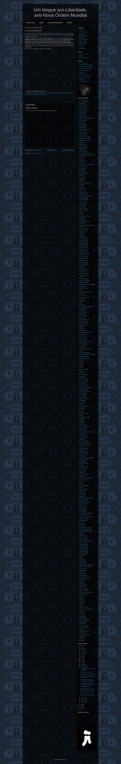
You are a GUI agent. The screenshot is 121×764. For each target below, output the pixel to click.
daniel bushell (82, 240)
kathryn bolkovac (83, 398)
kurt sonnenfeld (83, 406)
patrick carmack (83, 500)
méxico (80, 439)
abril (82, 656)
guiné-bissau (82, 337)
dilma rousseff (82, 256)
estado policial (82, 282)
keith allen (81, 400)
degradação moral (83, 253)
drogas (80, 266)
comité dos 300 (82, 229)
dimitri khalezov (83, 258)
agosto (82, 664)
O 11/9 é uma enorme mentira (87, 695)
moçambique (82, 452)
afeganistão (82, 116)
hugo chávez (82, 345)
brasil (80, 184)
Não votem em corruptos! (85, 75)
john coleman (82, 380)
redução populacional (84, 540)
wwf (80, 638)
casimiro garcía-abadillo (85, 195)
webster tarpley (82, 627)
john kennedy (82, 382)
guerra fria (81, 336)
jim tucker (81, 376)
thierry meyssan (83, 588)
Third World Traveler (84, 81)
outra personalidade (57, 39)
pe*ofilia (81, 509)
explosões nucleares (84, 291)
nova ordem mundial (84, 478)
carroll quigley (82, 194)
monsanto (81, 455)
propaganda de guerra (84, 529)
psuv (80, 533)
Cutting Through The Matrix (85, 64)
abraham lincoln (83, 111)
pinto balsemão (82, 518)
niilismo (81, 472)
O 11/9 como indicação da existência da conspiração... (87, 683)
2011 (80, 648)
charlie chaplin (82, 208)
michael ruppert (83, 443)
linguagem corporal (83, 417)
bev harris (81, 170)
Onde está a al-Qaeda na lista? (87, 674)
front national (82, 308)
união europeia (82, 607)
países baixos (82, 489)
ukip (80, 605)
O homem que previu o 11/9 (87, 672)
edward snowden (83, 275)
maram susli (82, 430)
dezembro (83, 702)
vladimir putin (82, 621)
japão (80, 371)
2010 (80, 646)
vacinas (81, 612)
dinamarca (81, 260)
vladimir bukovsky (83, 620)
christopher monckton (84, 216)
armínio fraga (82, 151)
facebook (81, 293)
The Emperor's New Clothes (86, 68)
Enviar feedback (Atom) (36, 153)
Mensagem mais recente (33, 150)
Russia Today (82, 48)
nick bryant (81, 468)
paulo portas (82, 507)
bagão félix (81, 160)
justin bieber (82, 397)
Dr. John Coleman (83, 63)
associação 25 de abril (84, 153)
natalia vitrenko (82, 463)
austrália (81, 157)
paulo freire (81, 505)
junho (82, 660)
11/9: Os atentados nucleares (87, 688)
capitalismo (81, 192)
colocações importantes (84, 225)
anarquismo (82, 135)
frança (80, 304)
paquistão (81, 494)
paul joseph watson (83, 502)
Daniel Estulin (82, 33)
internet (81, 360)
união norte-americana (84, 609)
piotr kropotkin (82, 520)
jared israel (81, 372)
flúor (80, 302)
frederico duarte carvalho (85, 306)
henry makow (82, 343)
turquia (80, 599)
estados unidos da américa (31, 94)
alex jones (47, 92)
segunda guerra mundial (85, 564)
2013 (80, 706)
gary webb (81, 317)
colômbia (81, 227)
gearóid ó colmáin (83, 319)
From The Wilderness (84, 70)
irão (80, 361)
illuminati (81, 347)
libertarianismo (82, 413)
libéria (80, 411)
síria (80, 572)
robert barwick (82, 551)
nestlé (80, 465)
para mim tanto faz (83, 53)
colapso (81, 223)
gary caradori (82, 315)
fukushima (81, 310)
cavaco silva (82, 203)
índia (80, 350)
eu (79, 290)
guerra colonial (82, 334)
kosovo (80, 404)
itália (80, 367)
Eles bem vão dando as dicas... (87, 690)
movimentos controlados (85, 457)
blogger (81, 179)
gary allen (81, 313)
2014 (80, 708)
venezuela (81, 616)
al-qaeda (42, 92)
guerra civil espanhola (84, 332)
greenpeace (82, 330)
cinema (81, 218)
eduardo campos (83, 269)
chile (80, 212)
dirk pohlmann (82, 262)
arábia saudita (82, 147)
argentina (81, 149)
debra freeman (82, 251)
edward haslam (82, 273)
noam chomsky (82, 474)
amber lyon (81, 131)
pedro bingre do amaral (84, 513)
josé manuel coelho (83, 391)
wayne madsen (82, 625)
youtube (81, 640)
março (82, 654)
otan (80, 487)
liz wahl (81, 422)
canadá (81, 190)
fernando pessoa (83, 297)
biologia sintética (83, 173)
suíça (80, 581)
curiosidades (82, 238)
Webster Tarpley (83, 41)
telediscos (81, 585)
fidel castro (81, 299)
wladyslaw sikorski (83, 634)
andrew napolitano (83, 140)
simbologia (81, 570)
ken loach (81, 402)
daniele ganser (82, 243)
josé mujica (81, 395)
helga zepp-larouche (84, 341)
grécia (80, 328)
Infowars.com (82, 30)
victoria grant (82, 618)
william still (81, 633)
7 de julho (81, 103)
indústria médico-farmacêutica (86, 354)
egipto (80, 277)
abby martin (82, 109)
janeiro (82, 649)
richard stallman (83, 548)
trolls (80, 596)
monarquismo (82, 454)
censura (81, 207)
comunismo (70, 92)
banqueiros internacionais (85, 164)
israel (80, 365)
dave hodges (82, 245)
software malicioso (83, 577)
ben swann (81, 168)
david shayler (82, 249)
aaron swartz (82, 105)
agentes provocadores (84, 118)
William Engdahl (83, 43)
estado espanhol (83, 280)
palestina (81, 491)
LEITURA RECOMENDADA (55, 22)
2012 (80, 704)
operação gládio (83, 485)
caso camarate (82, 199)
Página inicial (51, 150)
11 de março (82, 100)
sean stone (81, 562)
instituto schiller (83, 356)
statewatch (81, 579)
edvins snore (82, 271)
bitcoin (80, 175)
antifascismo (82, 144)
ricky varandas (82, 550)
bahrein (81, 162)
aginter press (82, 120)
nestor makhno (82, 467)
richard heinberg (83, 546)
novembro (83, 699)
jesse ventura (82, 374)
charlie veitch (82, 210)
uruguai (81, 610)
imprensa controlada (84, 349)
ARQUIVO (69, 22)
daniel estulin (82, 242)
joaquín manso (82, 378)
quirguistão (81, 535)
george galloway (83, 321)
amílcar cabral (82, 133)
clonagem (81, 219)
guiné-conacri (82, 339)
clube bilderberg (83, 221)
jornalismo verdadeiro (84, 387)
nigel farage (82, 470)
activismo (81, 112)
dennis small (82, 254)
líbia (80, 415)
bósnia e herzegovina (84, 183)
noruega (81, 476)
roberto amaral (82, 553)
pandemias (81, 492)
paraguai (81, 496)
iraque (80, 363)
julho (82, 662)
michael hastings (83, 441)
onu (80, 483)
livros (80, 420)
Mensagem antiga (68, 150)
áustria (80, 159)
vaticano (81, 614)
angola (80, 142)
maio (82, 658)
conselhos (81, 232)
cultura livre (82, 236)
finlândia (81, 301)
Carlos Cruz (82, 79)
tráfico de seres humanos (85, 592)
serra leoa (81, 568)
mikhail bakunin (83, 448)
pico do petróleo (83, 515)
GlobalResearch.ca (83, 35)
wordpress (81, 636)
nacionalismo (82, 459)
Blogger (65, 759)
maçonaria (81, 428)
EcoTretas (81, 72)
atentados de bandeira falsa (57, 92)
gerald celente (82, 323)
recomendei (63, 33)
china (65, 92)
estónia (81, 286)
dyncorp (81, 267)
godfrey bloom (82, 325)
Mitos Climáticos (83, 74)
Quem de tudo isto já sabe (86, 692)
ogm (80, 481)
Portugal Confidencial (84, 57)
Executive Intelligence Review (86, 66)
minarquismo (82, 450)
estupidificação (82, 288)
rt (79, 557)
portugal (81, 524)
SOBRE (41, 22)
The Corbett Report (83, 39)
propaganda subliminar (84, 531)
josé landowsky (82, 389)
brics (80, 186)
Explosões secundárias (86, 686)
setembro (83, 666)
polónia (81, 522)
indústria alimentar (83, 352)
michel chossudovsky (84, 444)
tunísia (80, 598)
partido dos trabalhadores (85, 498)
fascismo (81, 295)
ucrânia (81, 603)
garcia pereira (82, 312)
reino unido (81, 542)
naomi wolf (81, 461)
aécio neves (82, 114)
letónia (80, 409)
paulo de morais (83, 503)
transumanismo (83, 594)
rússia (80, 559)
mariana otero (82, 433)
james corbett (82, 369)
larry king (81, 408)
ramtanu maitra (82, 538)
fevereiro (83, 652)
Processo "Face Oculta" (85, 77)
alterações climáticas (84, 129)
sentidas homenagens (84, 566)
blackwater (81, 177)
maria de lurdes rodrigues (85, 432)
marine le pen (82, 437)
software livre (82, 575)
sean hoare (81, 561)
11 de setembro (36, 92)
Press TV (81, 46)
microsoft (81, 446)
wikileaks (81, 629)
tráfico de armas (83, 590)
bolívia (80, 181)
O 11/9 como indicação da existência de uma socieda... (87, 680)
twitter (80, 601)
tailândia (81, 583)
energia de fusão (83, 278)
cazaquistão (82, 205)
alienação (81, 127)
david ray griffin (82, 247)
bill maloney (82, 172)
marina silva (82, 435)
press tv (81, 526)
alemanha (81, 124)
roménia (81, 555)
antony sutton (82, 146)
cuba (80, 234)
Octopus (81, 55)
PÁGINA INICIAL (30, 22)
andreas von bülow (83, 136)
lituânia (80, 419)
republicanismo (82, 544)
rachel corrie (82, 537)
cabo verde (81, 188)
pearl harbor (82, 511)
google (80, 326)
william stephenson (83, 631)
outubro (83, 697)
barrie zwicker (82, 166)
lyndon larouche (42, 94)
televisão (81, 586)
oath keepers (82, 480)
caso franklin (82, 201)
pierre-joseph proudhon (84, 516)
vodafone (81, 623)
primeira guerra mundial (85, 527)
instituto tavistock (83, 358)
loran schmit (82, 424)
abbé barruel (82, 107)
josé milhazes (82, 393)
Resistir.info (82, 37)
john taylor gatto (83, 385)
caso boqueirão (83, 197)
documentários (82, 264)
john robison (82, 384)
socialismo (81, 574)
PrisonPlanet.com (83, 32)
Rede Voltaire (82, 44)
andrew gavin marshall (84, 138)
